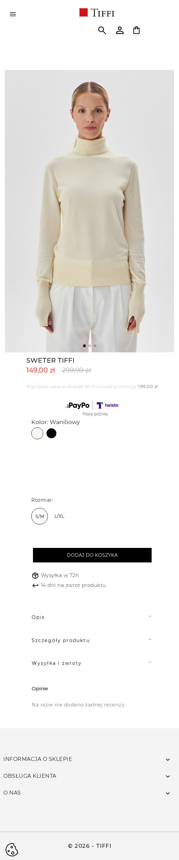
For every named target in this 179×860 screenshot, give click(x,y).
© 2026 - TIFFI (89, 845)
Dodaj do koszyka (92, 555)
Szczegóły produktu (61, 640)
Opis (38, 617)
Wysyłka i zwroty (57, 663)
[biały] (39, 475)
